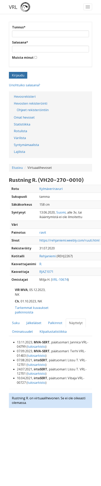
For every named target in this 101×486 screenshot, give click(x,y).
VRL (13, 7)
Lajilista (19, 152)
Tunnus (18, 27)
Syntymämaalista (26, 145)
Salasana (20, 42)
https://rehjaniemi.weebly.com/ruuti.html (69, 240)
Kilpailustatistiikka (53, 331)
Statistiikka (22, 124)
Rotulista (20, 131)
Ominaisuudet (22, 331)
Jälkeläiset (33, 323)
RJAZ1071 (46, 271)
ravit (42, 232)
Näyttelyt (76, 323)
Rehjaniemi (47, 256)
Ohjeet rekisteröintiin (33, 110)
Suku (16, 323)
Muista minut (23, 57)
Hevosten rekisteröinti (30, 103)
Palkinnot (55, 323)
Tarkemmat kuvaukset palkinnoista (31, 310)
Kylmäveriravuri (51, 189)
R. (40, 264)
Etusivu (17, 167)
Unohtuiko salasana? (24, 85)
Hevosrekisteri (25, 96)
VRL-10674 (60, 279)
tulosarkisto (36, 346)
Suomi (61, 212)
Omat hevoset (24, 117)
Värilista (20, 138)
